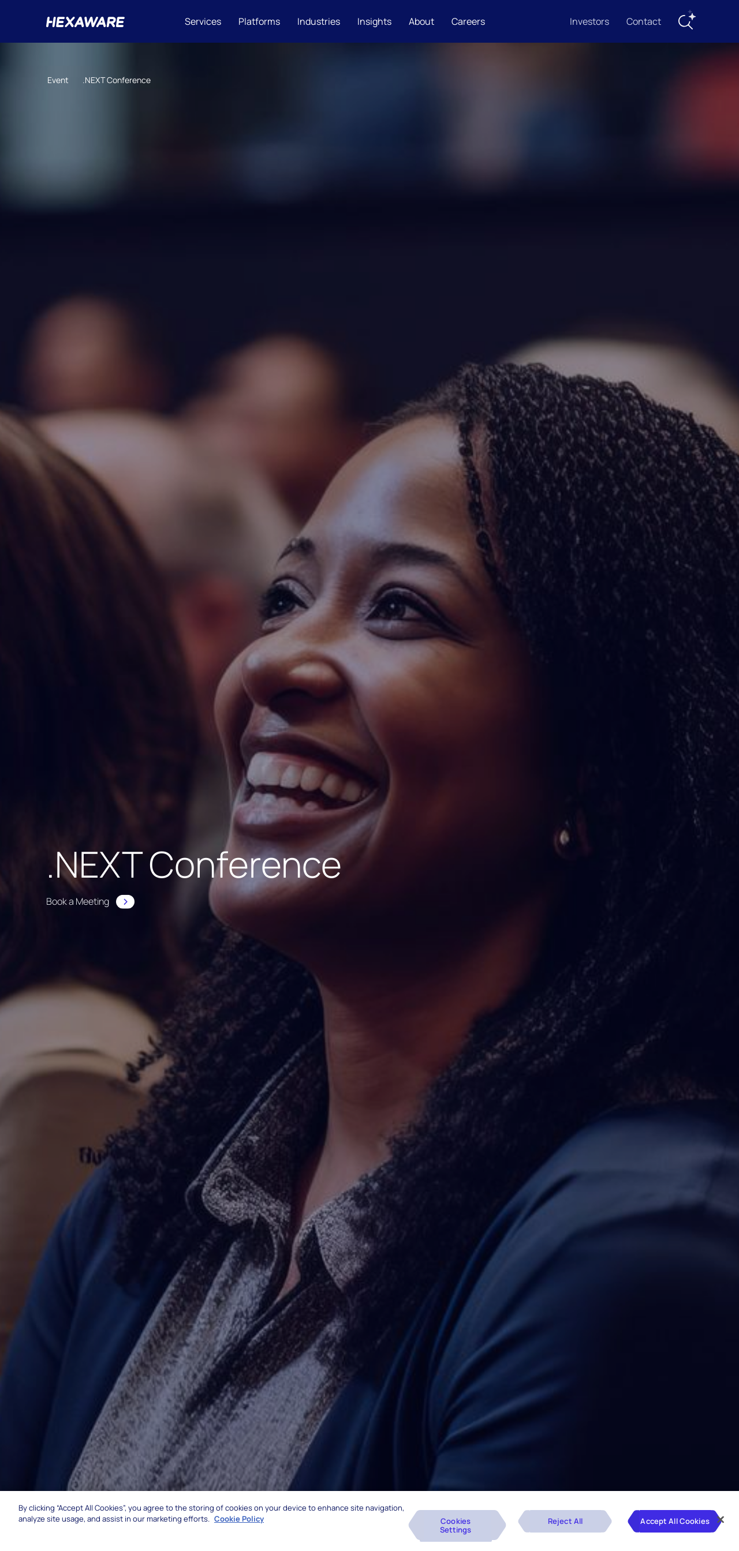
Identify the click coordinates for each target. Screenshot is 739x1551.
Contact (643, 21)
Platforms (259, 21)
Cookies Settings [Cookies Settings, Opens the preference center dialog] (456, 1525)
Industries (318, 21)
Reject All (565, 1521)
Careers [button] (468, 21)
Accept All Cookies (674, 1521)
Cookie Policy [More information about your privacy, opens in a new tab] (239, 1518)
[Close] (720, 1519)
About (421, 21)
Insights (374, 21)
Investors (589, 21)
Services (203, 21)
